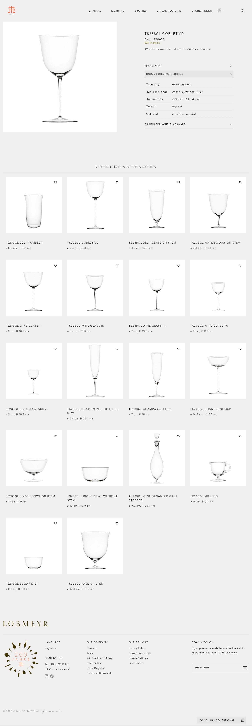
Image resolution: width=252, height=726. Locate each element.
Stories (141, 10)
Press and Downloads (99, 673)
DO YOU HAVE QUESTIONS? (217, 720)
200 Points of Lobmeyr (100, 658)
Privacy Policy (137, 648)
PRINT (208, 49)
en (219, 10)
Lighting (118, 10)
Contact (91, 648)
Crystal (95, 10)
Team (90, 653)
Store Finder (202, 10)
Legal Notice (136, 663)
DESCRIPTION (154, 66)
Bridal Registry (169, 10)
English (49, 648)
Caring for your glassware (165, 124)
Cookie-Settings (138, 658)
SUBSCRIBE (220, 668)
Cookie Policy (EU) (140, 653)
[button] (63, 77)
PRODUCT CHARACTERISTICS (164, 74)
